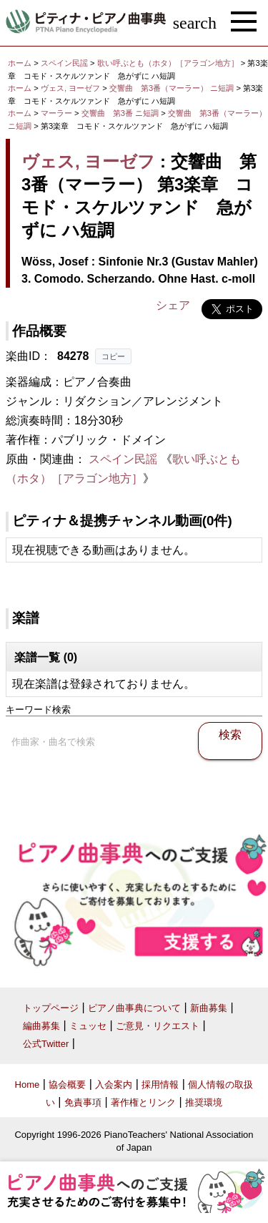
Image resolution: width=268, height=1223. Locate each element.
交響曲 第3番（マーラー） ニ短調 (171, 88)
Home (27, 1084)
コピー (113, 356)
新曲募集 (208, 1008)
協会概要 (67, 1084)
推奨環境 (203, 1102)
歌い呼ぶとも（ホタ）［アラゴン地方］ (169, 63)
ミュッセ (87, 1025)
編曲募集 (41, 1025)
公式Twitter (46, 1043)
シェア (173, 305)
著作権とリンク (143, 1102)
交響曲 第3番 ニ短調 (120, 113)
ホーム (19, 63)
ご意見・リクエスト (157, 1025)
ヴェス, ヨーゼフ (70, 88)
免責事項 (82, 1102)
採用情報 (160, 1084)
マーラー (56, 113)
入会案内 (113, 1084)
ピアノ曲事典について (134, 1008)
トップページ (51, 1008)
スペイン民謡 (64, 63)
